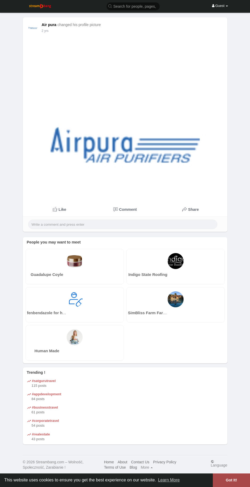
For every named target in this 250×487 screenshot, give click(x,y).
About (123, 462)
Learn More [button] (169, 480)
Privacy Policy (164, 462)
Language (219, 463)
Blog (133, 467)
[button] (133, 6)
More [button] (147, 467)
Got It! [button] (231, 480)
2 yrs (45, 31)
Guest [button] (220, 6)
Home (109, 462)
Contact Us (140, 462)
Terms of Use (115, 467)
